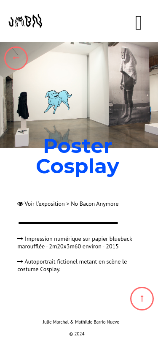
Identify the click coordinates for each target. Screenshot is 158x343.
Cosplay (49, 269)
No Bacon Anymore (94, 203)
